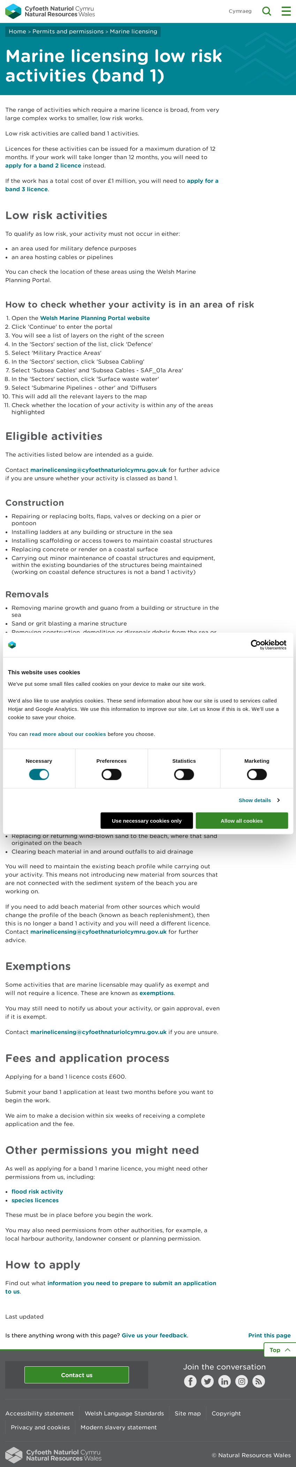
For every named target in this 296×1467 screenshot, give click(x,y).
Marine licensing (133, 31)
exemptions (156, 992)
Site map (188, 1413)
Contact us (76, 1375)
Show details (255, 800)
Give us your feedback (154, 1335)
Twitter (207, 1381)
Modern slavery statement (119, 1427)
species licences (35, 1200)
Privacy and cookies (40, 1427)
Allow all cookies (242, 820)
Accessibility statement (39, 1413)
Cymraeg (240, 11)
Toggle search (266, 11)
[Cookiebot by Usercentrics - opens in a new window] (268, 645)
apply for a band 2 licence (43, 165)
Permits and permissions (68, 31)
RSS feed (258, 1381)
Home (17, 31)
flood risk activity (37, 1191)
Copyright (226, 1413)
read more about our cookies (68, 734)
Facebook (190, 1381)
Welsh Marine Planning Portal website (95, 318)
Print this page (269, 1335)
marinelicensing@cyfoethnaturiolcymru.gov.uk (98, 469)
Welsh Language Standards (124, 1413)
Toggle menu (286, 11)
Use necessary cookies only (147, 820)
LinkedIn (224, 1381)
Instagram (241, 1381)
